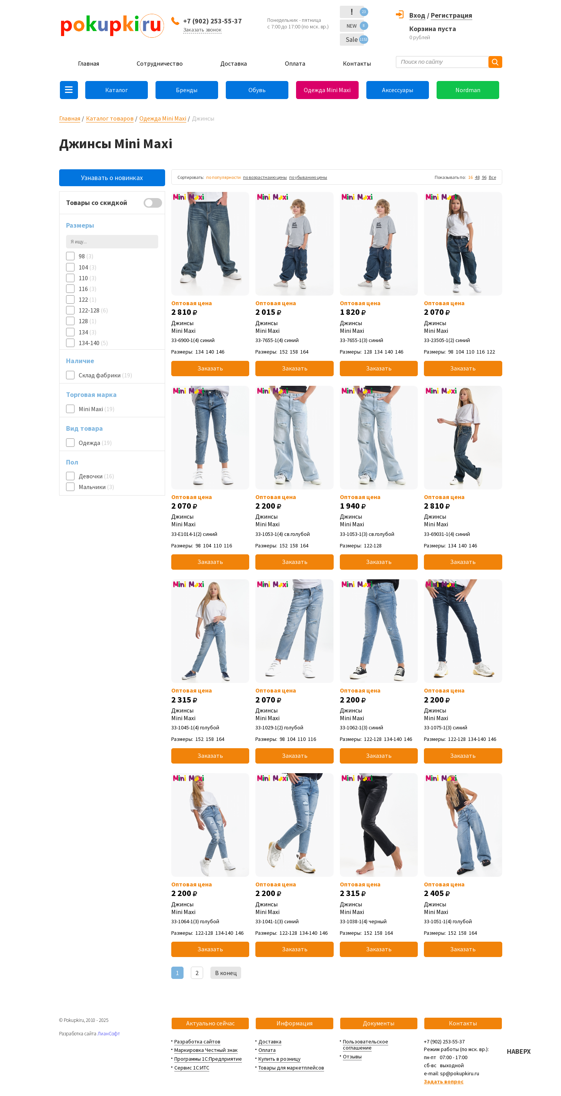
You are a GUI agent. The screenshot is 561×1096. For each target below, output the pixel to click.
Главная (88, 63)
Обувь (257, 90)
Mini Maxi (96, 409)
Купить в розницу (279, 1058)
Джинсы (210, 326)
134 (87, 332)
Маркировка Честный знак (206, 1049)
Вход (417, 15)
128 (87, 321)
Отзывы (352, 1056)
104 (87, 267)
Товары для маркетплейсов (291, 1067)
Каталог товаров (110, 118)
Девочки (96, 476)
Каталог (116, 90)
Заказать (210, 368)
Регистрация (451, 15)
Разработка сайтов (197, 1041)
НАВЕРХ (519, 1051)
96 (484, 177)
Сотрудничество (160, 63)
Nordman (467, 90)
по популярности (223, 177)
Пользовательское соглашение (365, 1044)
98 (86, 256)
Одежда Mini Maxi (327, 90)
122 (87, 299)
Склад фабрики (105, 375)
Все (492, 177)
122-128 (93, 310)
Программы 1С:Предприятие (208, 1058)
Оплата (295, 63)
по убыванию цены (308, 177)
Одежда (95, 442)
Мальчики (96, 487)
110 (87, 278)
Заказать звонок (202, 29)
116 (87, 289)
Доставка (233, 63)
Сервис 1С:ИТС (191, 1067)
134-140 (93, 343)
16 (470, 177)
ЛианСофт (109, 1033)
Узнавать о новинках (112, 177)
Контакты (357, 63)
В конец (226, 973)
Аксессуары (397, 90)
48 (477, 177)
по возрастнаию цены (265, 177)
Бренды (186, 90)
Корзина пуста (432, 28)
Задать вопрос (443, 1081)
